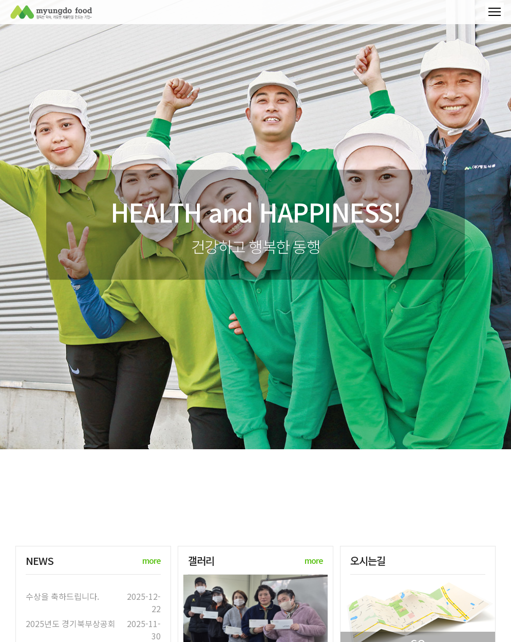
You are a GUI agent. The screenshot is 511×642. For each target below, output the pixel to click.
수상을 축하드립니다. (62, 596)
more (151, 560)
